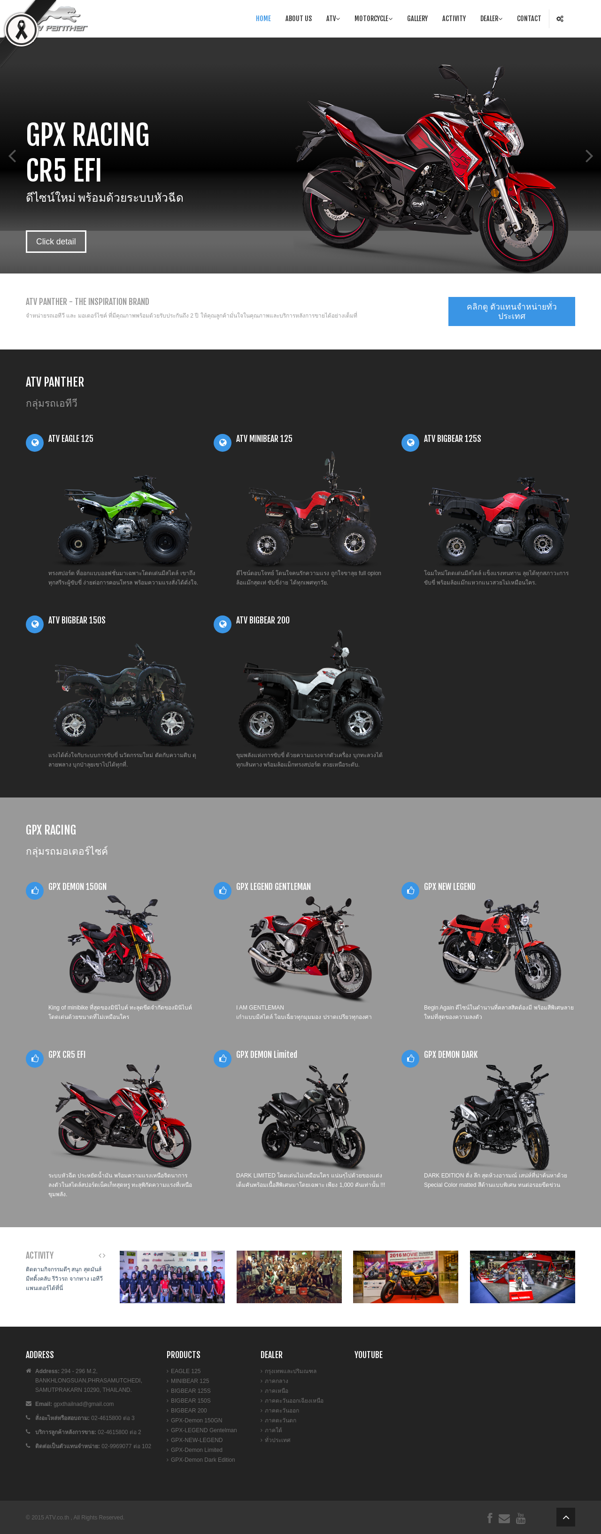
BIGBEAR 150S (191, 1400)
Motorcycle (373, 19)
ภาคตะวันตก (280, 1420)
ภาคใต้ (273, 1430)
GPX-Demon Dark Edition (203, 1460)
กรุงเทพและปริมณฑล (290, 1371)
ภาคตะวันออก (282, 1410)
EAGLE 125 (185, 1371)
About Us (298, 19)
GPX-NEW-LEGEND (197, 1440)
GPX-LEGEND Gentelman (204, 1430)
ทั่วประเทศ (278, 1440)
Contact (529, 19)
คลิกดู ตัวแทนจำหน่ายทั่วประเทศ (512, 311)
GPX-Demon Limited (197, 1450)
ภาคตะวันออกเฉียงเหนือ (294, 1400)
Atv (333, 19)
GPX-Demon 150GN (196, 1420)
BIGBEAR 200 (189, 1410)
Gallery (417, 19)
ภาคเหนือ (276, 1391)
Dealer (491, 19)
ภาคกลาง (276, 1381)
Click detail (56, 241)
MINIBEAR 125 (190, 1381)
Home (263, 19)
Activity (454, 19)
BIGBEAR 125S (191, 1391)
